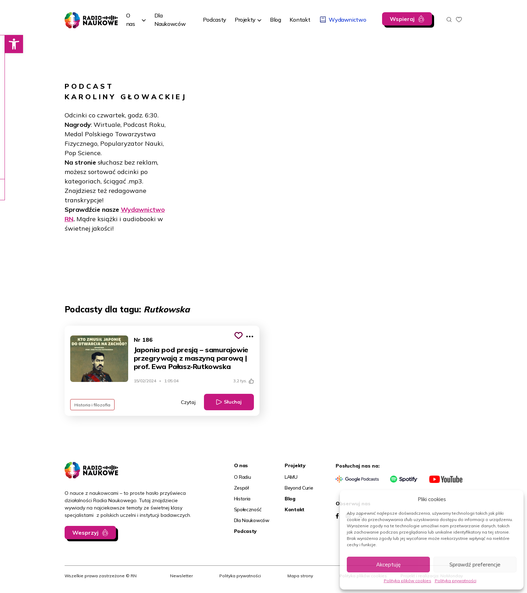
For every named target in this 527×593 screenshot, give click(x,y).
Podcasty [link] (245, 531)
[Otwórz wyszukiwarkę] (449, 19)
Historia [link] (242, 499)
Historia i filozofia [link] (93, 404)
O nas (130, 19)
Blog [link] (290, 499)
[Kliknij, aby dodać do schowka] (238, 335)
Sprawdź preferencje (474, 564)
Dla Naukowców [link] (251, 520)
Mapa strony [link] (300, 575)
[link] (9, 44)
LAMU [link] (291, 477)
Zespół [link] (241, 488)
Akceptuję (388, 564)
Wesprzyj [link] (85, 532)
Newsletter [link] (181, 575)
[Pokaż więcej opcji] (250, 336)
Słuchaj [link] (233, 402)
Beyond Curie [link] (299, 488)
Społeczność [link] (248, 509)
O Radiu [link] (242, 477)
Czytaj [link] (188, 402)
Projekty (245, 19)
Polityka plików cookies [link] (407, 580)
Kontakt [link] (295, 509)
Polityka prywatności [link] (455, 580)
